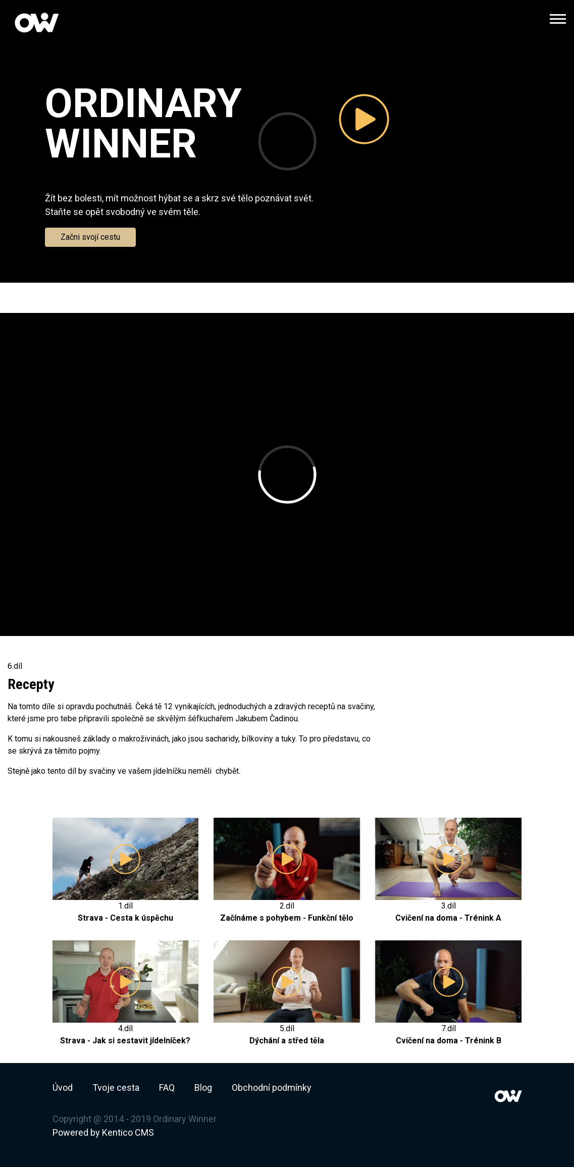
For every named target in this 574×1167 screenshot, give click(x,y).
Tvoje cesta (115, 1087)
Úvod (63, 1087)
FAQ (167, 1087)
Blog (203, 1087)
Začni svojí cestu (90, 237)
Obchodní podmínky (271, 1087)
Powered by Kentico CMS (103, 1132)
